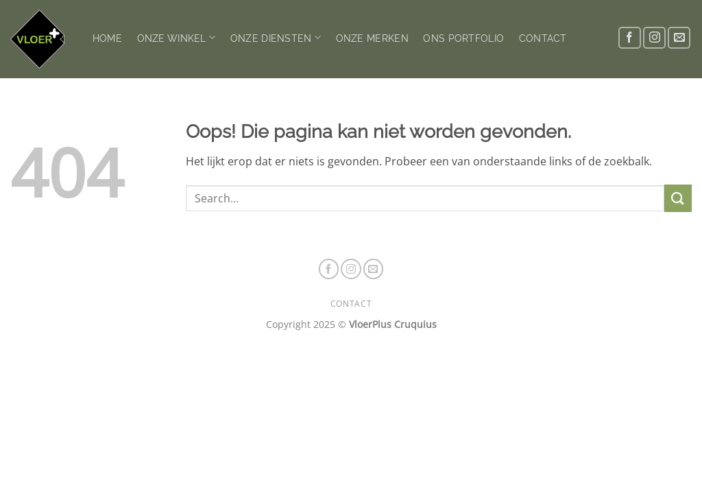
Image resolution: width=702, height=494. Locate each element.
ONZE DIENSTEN (275, 37)
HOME (107, 38)
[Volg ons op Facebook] (629, 38)
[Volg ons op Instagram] (654, 38)
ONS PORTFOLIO (463, 38)
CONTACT (543, 38)
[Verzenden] (678, 198)
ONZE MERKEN (372, 38)
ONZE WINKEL (176, 37)
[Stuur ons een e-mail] (679, 38)
